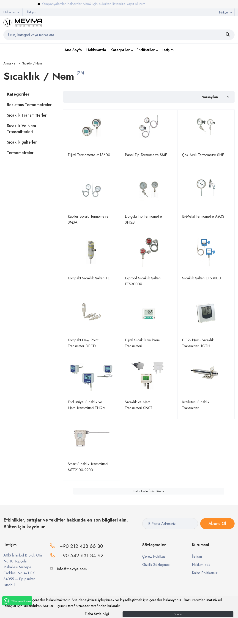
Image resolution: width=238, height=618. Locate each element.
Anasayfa (9, 63)
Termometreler (20, 153)
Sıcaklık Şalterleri (22, 142)
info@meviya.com (68, 569)
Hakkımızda (11, 12)
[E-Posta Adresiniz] (170, 523)
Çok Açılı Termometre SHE (203, 155)
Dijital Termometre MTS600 (89, 155)
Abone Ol (217, 524)
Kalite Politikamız (205, 572)
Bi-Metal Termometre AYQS (203, 216)
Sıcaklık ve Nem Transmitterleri (21, 129)
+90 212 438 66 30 (81, 546)
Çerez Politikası (154, 556)
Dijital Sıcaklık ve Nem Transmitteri (142, 343)
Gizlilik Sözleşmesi (156, 564)
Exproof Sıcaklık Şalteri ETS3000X (143, 281)
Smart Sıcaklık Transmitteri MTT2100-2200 (88, 467)
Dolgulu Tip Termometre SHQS (143, 219)
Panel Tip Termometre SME (146, 155)
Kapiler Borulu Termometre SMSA (88, 219)
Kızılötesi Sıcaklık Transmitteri (195, 405)
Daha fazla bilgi (97, 614)
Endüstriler (146, 50)
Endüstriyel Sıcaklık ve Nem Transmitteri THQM (87, 405)
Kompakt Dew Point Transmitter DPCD (83, 343)
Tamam (178, 614)
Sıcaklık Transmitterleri (27, 115)
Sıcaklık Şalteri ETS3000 (201, 278)
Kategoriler (120, 50)
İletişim (31, 12)
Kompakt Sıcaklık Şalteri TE (89, 278)
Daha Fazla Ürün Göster (149, 491)
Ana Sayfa (73, 50)
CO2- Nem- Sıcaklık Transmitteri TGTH (198, 343)
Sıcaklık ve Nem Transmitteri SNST (138, 405)
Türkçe (223, 12)
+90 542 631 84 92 (81, 555)
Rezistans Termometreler (29, 105)
